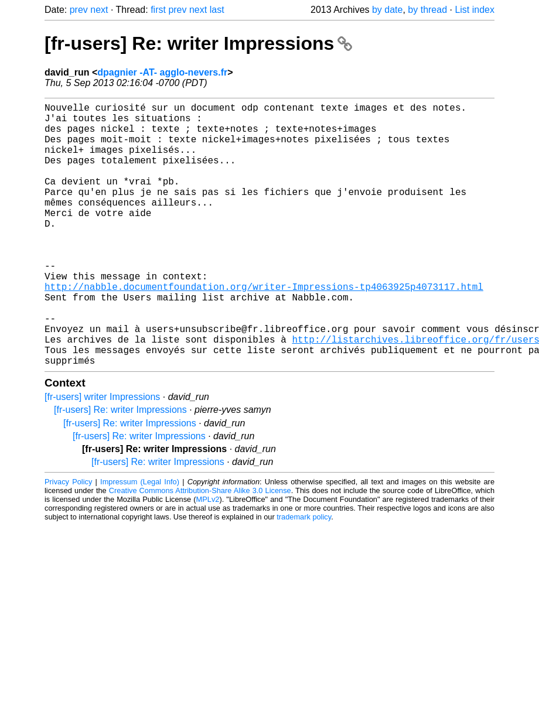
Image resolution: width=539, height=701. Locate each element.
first (158, 10)
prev (79, 10)
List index (474, 10)
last (217, 10)
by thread (427, 10)
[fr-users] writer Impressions (102, 455)
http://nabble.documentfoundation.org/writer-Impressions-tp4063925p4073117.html (264, 328)
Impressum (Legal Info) (139, 540)
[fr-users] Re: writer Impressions (198, 43)
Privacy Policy (68, 540)
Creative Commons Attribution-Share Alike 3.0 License (200, 549)
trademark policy (304, 575)
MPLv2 (208, 557)
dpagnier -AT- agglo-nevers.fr (162, 72)
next (99, 10)
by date (387, 10)
